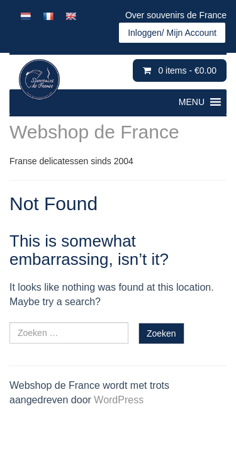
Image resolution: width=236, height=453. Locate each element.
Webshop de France (94, 131)
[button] (192, 102)
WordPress (118, 399)
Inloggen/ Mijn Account (172, 33)
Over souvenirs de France (176, 15)
